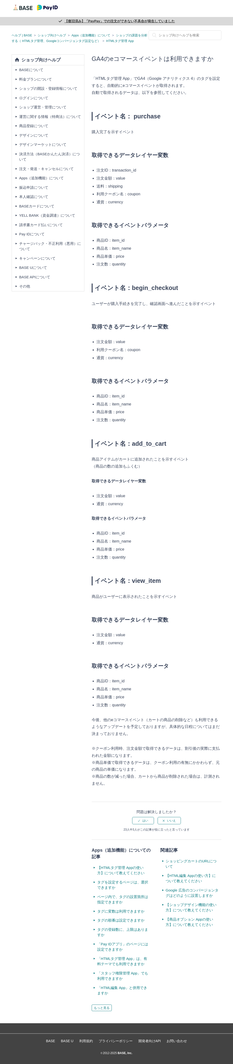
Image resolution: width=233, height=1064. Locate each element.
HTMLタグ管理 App (120, 41)
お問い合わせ (177, 1041)
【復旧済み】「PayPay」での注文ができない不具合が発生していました (119, 21)
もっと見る (102, 1008)
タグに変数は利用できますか (121, 911)
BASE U (67, 1041)
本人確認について (33, 197)
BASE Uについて (33, 267)
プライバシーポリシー (116, 1041)
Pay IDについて (32, 234)
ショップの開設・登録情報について (48, 88)
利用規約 (86, 1041)
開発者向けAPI (149, 1041)
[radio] (143, 820)
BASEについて (31, 70)
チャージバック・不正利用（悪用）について (50, 246)
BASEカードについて (36, 206)
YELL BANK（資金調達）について (47, 215)
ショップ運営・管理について (42, 107)
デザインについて (33, 135)
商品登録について (33, 126)
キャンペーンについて (37, 258)
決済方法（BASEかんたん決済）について (49, 157)
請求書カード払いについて (41, 225)
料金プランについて (35, 79)
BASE (50, 1041)
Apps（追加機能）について (91, 35)
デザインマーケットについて (42, 144)
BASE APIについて (34, 277)
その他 (24, 286)
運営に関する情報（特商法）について (50, 117)
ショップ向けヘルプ (52, 35)
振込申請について (33, 187)
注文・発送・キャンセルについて (46, 169)
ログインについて (33, 98)
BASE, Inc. (124, 1053)
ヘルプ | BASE (22, 35)
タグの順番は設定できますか (121, 920)
